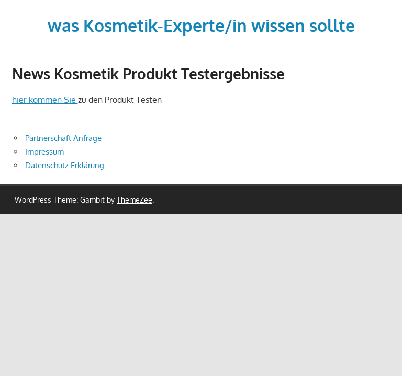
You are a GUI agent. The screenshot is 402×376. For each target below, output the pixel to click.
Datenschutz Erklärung (64, 165)
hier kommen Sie (45, 100)
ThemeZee (134, 199)
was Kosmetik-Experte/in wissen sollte (201, 25)
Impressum (44, 152)
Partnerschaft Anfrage (63, 138)
